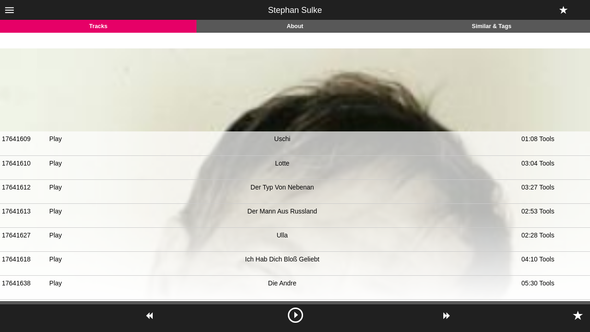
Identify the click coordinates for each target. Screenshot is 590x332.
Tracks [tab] (98, 26)
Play (55, 138)
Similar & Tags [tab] (492, 26)
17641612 (16, 187)
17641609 (16, 138)
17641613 (16, 211)
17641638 (16, 283)
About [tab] (294, 26)
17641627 (16, 235)
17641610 (16, 163)
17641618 (16, 259)
